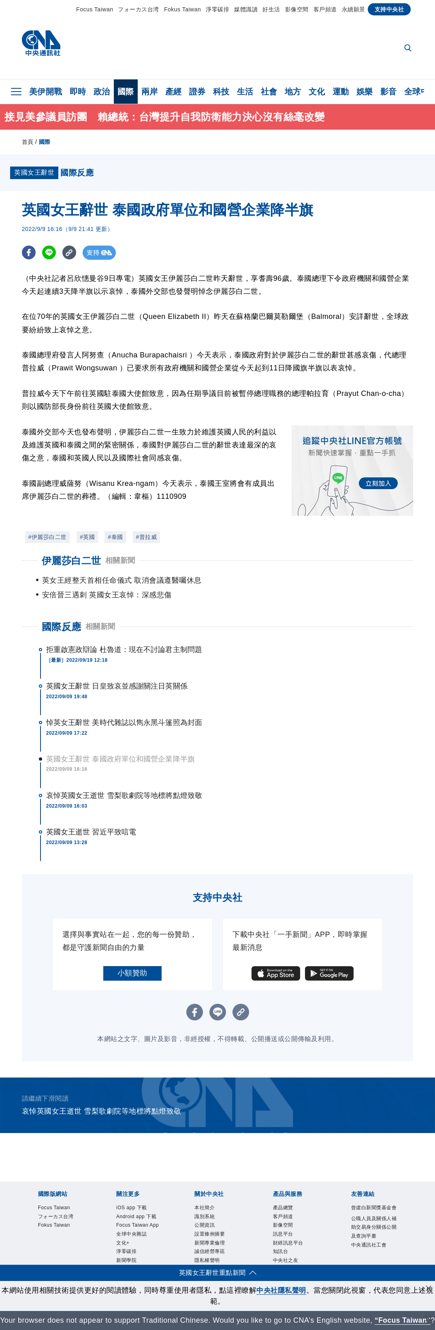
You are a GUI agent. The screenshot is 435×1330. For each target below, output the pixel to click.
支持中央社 (389, 9)
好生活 (271, 9)
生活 (245, 91)
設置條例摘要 (215, 1226)
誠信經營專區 (215, 1247)
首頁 (28, 142)
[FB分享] (29, 253)
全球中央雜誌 (137, 1247)
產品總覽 (287, 1194)
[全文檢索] (408, 48)
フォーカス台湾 (138, 9)
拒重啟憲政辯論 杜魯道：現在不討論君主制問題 (124, 635)
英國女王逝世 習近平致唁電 (91, 817)
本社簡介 (208, 1194)
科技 (221, 91)
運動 (341, 91)
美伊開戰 (45, 91)
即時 (78, 91)
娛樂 (364, 91)
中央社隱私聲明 (281, 1279)
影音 (388, 91)
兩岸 (149, 91)
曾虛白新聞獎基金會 (372, 1199)
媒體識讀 (246, 9)
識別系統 (208, 1204)
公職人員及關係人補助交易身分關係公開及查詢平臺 (372, 1231)
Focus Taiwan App (138, 1231)
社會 (269, 91)
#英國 (87, 537)
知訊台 (283, 1247)
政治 (102, 91)
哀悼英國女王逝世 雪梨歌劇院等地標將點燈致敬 (124, 781)
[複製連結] (70, 253)
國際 (125, 91)
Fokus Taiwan (182, 9)
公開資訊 (208, 1215)
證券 (197, 91)
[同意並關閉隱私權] (428, 1278)
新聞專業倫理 (215, 1236)
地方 (293, 91)
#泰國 (115, 537)
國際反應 (61, 612)
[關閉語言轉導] (428, 1308)
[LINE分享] (50, 253)
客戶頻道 (325, 9)
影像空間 (297, 9)
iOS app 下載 (137, 1194)
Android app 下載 (135, 1210)
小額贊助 (132, 958)
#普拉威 (146, 537)
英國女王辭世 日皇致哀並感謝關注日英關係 (117, 671)
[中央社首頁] (41, 45)
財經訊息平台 (294, 1236)
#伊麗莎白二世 (47, 537)
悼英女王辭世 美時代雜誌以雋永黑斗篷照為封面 (124, 708)
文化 (317, 91)
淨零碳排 (217, 9)
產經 (173, 91)
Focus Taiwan (94, 9)
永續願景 (353, 9)
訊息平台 (287, 1226)
